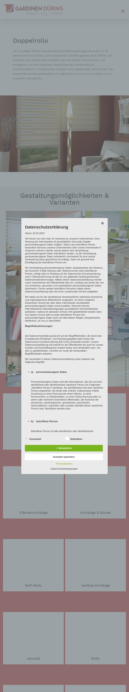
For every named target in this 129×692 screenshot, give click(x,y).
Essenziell (33, 438)
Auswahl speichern (64, 457)
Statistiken (74, 438)
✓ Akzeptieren (64, 448)
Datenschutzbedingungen (64, 469)
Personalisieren (64, 463)
